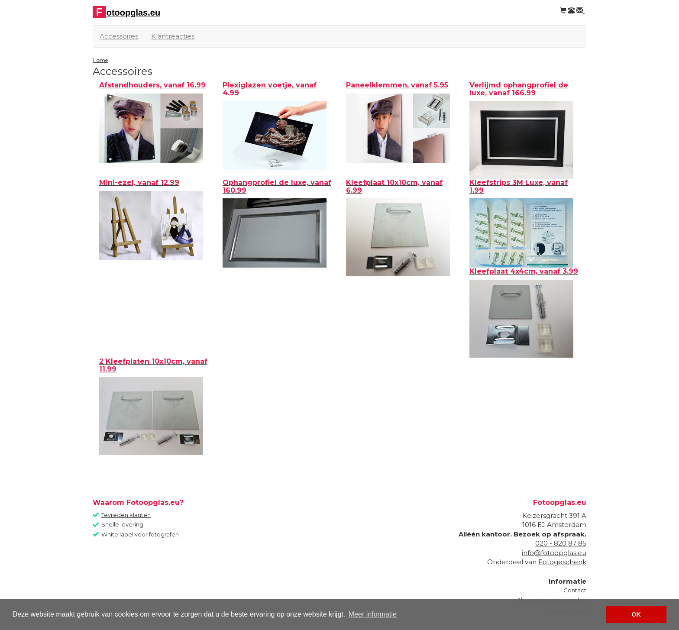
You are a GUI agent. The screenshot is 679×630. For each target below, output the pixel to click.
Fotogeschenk (562, 562)
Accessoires (119, 36)
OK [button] (636, 614)
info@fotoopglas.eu (554, 553)
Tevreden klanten (126, 514)
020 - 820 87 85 (560, 543)
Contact (574, 590)
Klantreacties (172, 36)
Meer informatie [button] (373, 614)
